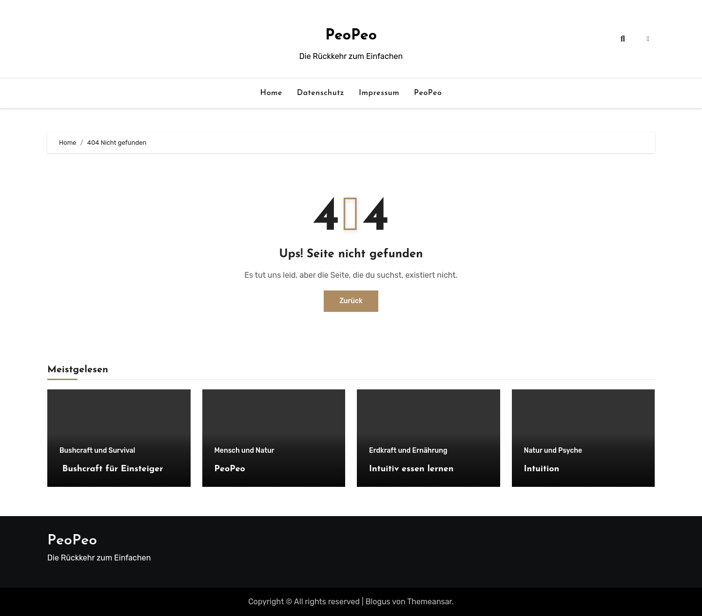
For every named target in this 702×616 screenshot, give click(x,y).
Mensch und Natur (244, 450)
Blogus (378, 601)
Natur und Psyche (553, 450)
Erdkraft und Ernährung (408, 450)
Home (271, 93)
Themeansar (429, 601)
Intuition (542, 469)
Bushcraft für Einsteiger (111, 469)
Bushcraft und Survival (97, 450)
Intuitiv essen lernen (411, 469)
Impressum (379, 93)
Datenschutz (320, 93)
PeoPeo (351, 35)
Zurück (351, 301)
